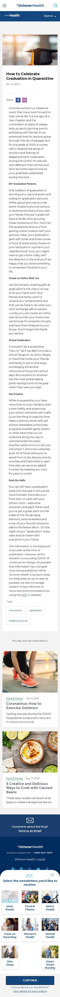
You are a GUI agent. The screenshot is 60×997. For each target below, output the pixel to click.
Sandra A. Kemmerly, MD (21, 722)
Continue (30, 980)
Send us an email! (30, 830)
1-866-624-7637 (42, 852)
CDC (24, 594)
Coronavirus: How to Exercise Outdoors (23, 705)
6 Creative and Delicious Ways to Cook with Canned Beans (29, 788)
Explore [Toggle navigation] (50, 16)
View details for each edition (30, 991)
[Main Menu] (4, 6)
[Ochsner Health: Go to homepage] (30, 5)
